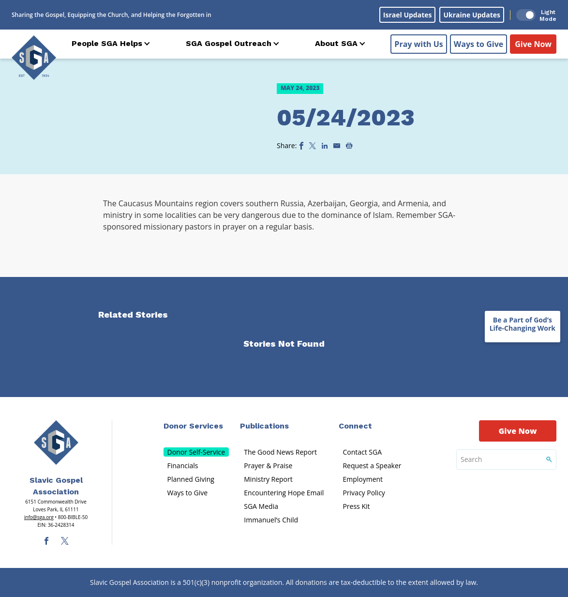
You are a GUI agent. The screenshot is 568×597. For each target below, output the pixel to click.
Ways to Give (478, 44)
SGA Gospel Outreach (228, 43)
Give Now (533, 44)
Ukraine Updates (471, 14)
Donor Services (193, 425)
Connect (355, 425)
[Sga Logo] (34, 57)
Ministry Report (268, 479)
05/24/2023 (346, 117)
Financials (182, 465)
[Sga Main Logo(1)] (56, 442)
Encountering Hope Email (284, 492)
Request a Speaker (372, 465)
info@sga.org (39, 517)
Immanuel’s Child (271, 519)
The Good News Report (280, 452)
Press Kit (356, 506)
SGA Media (261, 506)
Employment (363, 479)
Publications (264, 425)
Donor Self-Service (196, 452)
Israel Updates (407, 14)
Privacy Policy (364, 492)
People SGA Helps (107, 43)
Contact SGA (362, 452)
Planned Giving (190, 479)
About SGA (336, 43)
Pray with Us (418, 44)
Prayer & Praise (268, 465)
